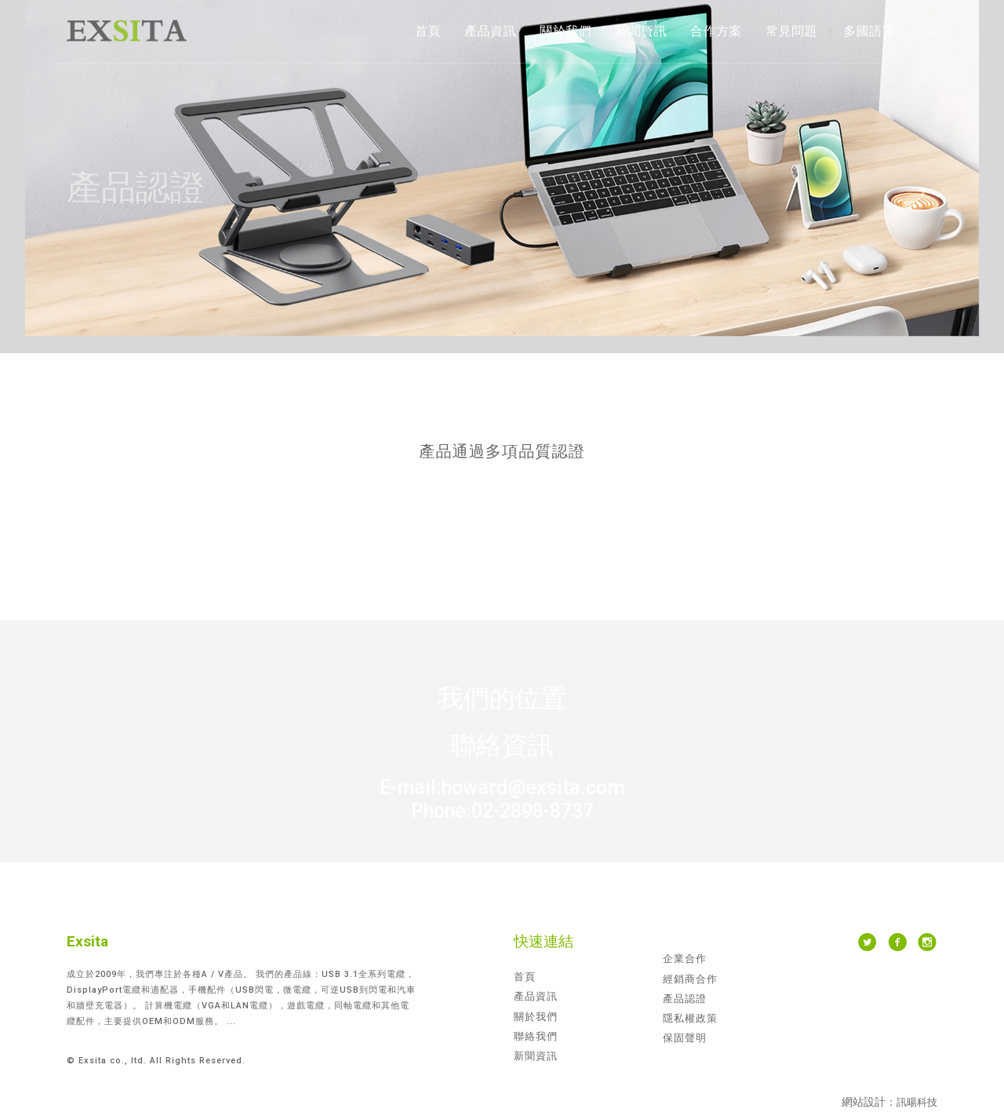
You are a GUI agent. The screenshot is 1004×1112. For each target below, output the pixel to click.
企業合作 (685, 958)
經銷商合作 (690, 979)
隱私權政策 (690, 1018)
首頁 (428, 31)
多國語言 (869, 31)
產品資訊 (490, 31)
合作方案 (716, 31)
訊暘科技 (917, 1102)
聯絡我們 (536, 1036)
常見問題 (791, 31)
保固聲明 (685, 1038)
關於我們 (565, 31)
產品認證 (685, 998)
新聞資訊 (641, 31)
